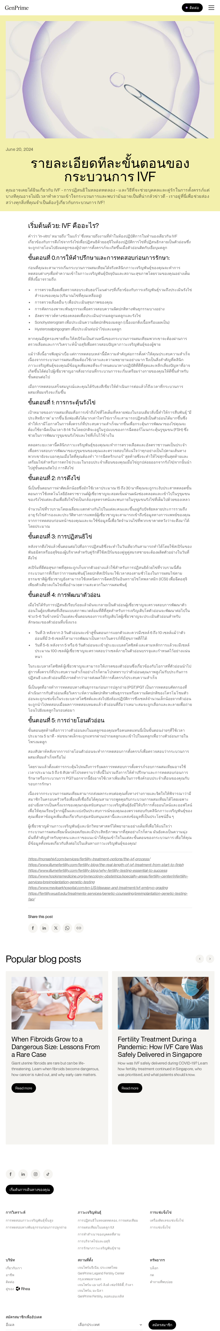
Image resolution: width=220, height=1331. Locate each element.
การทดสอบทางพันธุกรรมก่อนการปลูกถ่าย (36, 1227)
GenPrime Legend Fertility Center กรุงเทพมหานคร (101, 1276)
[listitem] (57, 1057)
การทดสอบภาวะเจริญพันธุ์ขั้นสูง (29, 1220)
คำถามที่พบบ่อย (161, 1282)
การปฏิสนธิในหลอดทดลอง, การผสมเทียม (108, 1220)
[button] (209, 7)
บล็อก (154, 1268)
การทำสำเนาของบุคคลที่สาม (99, 1234)
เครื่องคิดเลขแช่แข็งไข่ (167, 1220)
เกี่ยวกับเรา (14, 1268)
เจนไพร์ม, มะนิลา (90, 1290)
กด (152, 1275)
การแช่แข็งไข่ (160, 1227)
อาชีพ (10, 1275)
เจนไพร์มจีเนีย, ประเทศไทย (97, 1267)
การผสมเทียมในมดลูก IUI (96, 1227)
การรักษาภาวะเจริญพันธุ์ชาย (99, 1248)
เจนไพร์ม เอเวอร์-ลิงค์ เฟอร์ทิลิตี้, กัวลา (105, 1285)
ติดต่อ (10, 1282)
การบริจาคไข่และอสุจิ (94, 1241)
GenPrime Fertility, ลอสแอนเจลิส (101, 1296)
